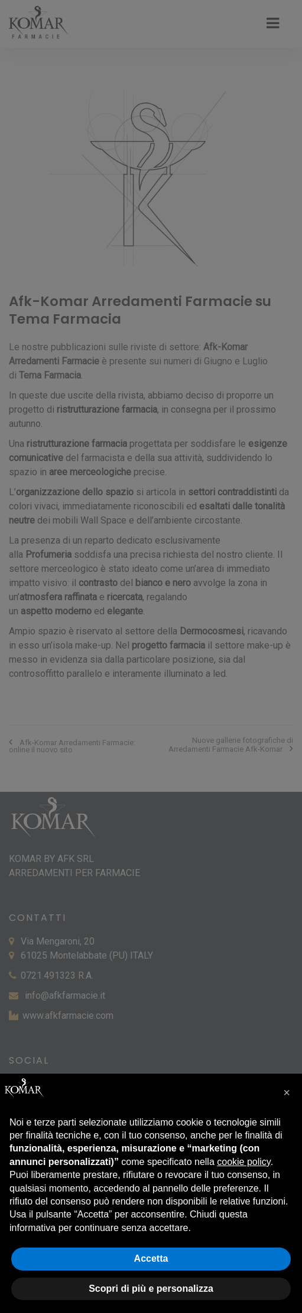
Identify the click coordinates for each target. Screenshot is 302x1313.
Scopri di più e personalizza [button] (151, 1289)
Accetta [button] (151, 1258)
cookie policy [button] (243, 1162)
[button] (286, 1092)
